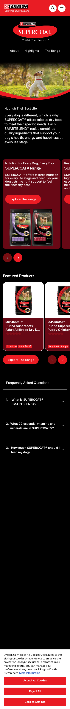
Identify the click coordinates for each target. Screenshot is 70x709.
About (14, 51)
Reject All (35, 691)
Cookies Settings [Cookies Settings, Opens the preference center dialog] (35, 701)
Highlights (31, 51)
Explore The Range (23, 199)
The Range (52, 51)
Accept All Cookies (34, 680)
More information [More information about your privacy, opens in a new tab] (29, 673)
